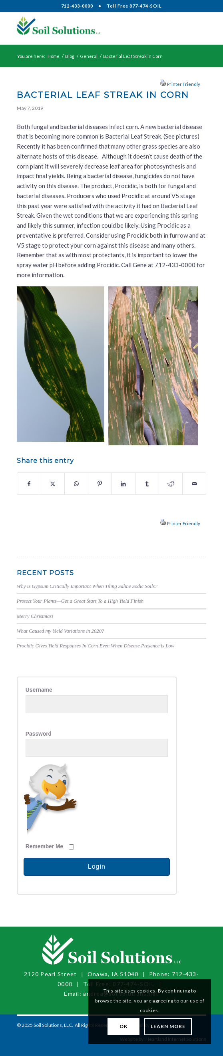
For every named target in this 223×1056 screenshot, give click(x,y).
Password (39, 734)
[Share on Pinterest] (100, 484)
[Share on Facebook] (29, 484)
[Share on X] (52, 484)
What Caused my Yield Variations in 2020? (60, 631)
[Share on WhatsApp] (76, 484)
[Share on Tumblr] (147, 484)
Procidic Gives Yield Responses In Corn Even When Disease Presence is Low (95, 646)
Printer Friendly (183, 84)
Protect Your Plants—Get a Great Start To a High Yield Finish (80, 601)
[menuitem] (195, 28)
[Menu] (195, 28)
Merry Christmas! (35, 616)
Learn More (168, 1026)
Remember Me (44, 847)
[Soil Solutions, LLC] (92, 28)
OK (123, 1026)
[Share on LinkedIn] (123, 484)
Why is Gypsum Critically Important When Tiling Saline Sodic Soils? (87, 586)
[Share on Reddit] (170, 484)
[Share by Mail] (194, 484)
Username (39, 690)
